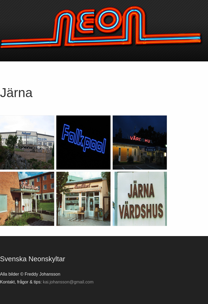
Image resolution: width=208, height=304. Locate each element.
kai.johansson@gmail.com (68, 282)
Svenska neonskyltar (104, 27)
